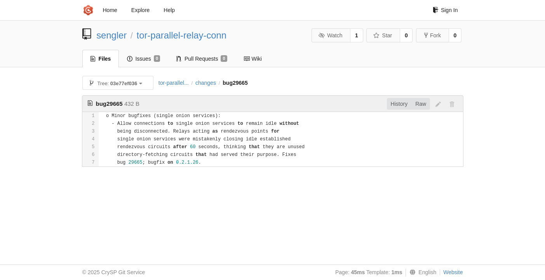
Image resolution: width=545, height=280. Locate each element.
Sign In (445, 10)
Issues (143, 58)
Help (169, 10)
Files (101, 59)
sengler (111, 35)
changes (205, 83)
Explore (140, 10)
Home (110, 10)
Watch (331, 35)
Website (453, 272)
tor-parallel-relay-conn (181, 35)
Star (382, 35)
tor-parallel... (173, 83)
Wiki (253, 59)
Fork (432, 35)
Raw (420, 104)
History (399, 104)
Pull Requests (201, 58)
